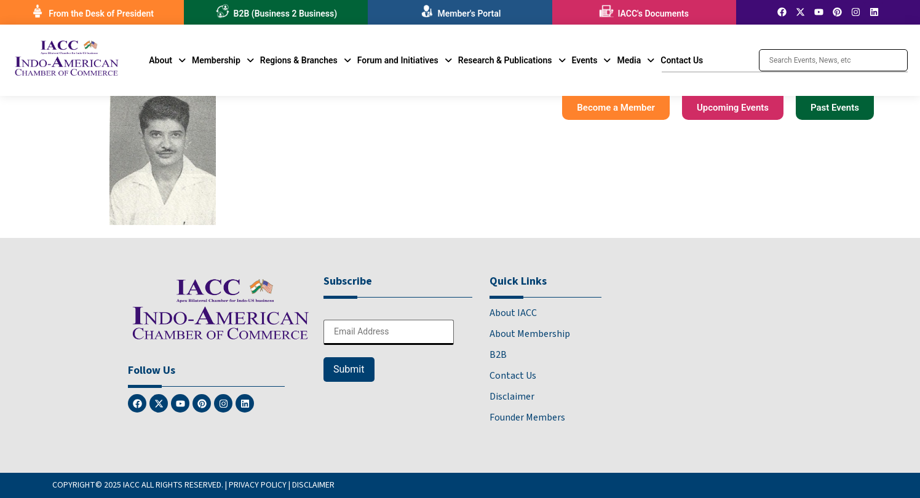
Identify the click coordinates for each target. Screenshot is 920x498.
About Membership (530, 334)
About (167, 60)
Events (591, 60)
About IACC (513, 313)
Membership (223, 60)
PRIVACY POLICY (258, 485)
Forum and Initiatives (404, 60)
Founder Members (527, 417)
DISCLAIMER (313, 485)
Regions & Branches (305, 60)
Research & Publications (512, 60)
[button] (167, 60)
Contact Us (681, 60)
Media (635, 60)
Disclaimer (512, 396)
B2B (498, 355)
